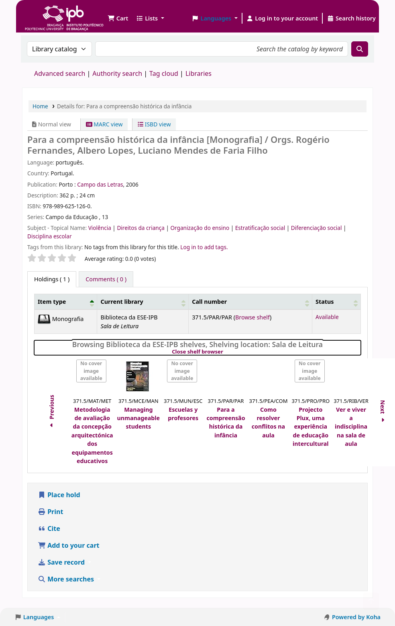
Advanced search (59, 73)
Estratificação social (261, 228)
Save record (62, 562)
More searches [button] (67, 579)
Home (40, 106)
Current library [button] (121, 301)
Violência (100, 228)
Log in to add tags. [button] (204, 247)
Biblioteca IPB (44, 12)
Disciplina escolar (49, 236)
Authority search (117, 73)
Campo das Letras (100, 184)
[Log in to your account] (282, 18)
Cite (49, 528)
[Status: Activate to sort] (336, 301)
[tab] (106, 279)
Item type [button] (52, 301)
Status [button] (325, 301)
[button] (117, 18)
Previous (51, 412)
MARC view (104, 124)
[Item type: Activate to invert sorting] (66, 301)
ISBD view (154, 124)
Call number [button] (209, 301)
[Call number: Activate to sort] (250, 301)
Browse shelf (252, 317)
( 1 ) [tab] (51, 279)
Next (383, 412)
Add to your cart (69, 545)
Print (50, 511)
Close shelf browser (225, 352)
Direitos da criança (141, 228)
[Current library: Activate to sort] (143, 301)
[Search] (359, 49)
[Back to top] (371, 601)
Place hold (59, 494)
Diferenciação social (317, 228)
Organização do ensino (200, 228)
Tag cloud (163, 73)
